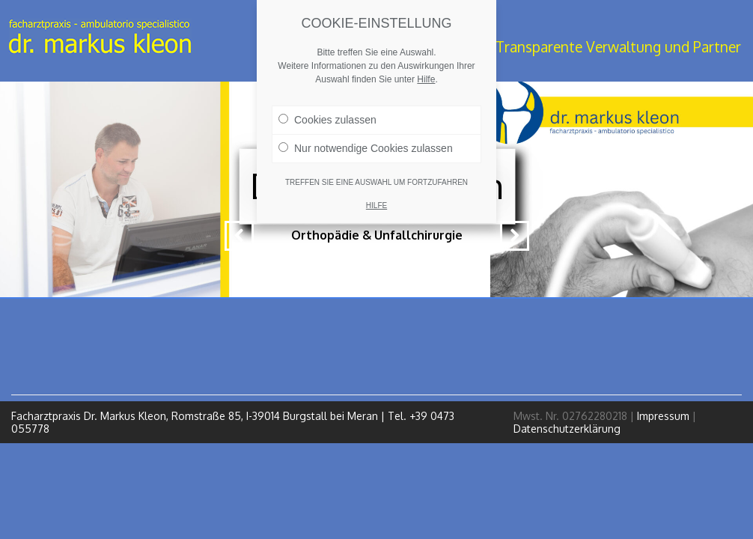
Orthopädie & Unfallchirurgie (377, 235)
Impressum (663, 415)
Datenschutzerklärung (567, 428)
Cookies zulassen (327, 120)
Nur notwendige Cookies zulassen (365, 148)
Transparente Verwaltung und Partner (618, 46)
